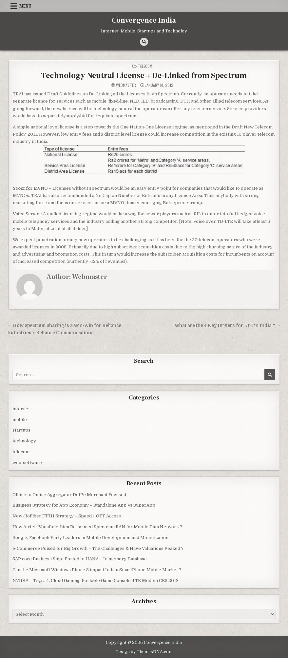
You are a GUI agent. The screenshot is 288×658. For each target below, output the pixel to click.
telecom (145, 66)
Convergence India (144, 20)
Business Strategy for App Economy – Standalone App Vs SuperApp (83, 505)
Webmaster (126, 85)
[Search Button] (144, 42)
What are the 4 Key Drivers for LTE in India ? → (228, 325)
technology (24, 440)
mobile (19, 419)
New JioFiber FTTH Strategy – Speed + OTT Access (66, 515)
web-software (27, 462)
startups (21, 430)
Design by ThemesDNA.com (144, 651)
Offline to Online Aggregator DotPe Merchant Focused (69, 494)
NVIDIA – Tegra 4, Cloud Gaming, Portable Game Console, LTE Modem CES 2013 (95, 580)
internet (21, 408)
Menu (25, 6)
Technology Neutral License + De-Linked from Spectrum (144, 75)
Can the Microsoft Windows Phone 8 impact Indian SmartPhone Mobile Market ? (96, 569)
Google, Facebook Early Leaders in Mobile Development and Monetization (90, 537)
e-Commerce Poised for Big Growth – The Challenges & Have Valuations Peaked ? (97, 548)
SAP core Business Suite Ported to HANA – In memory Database (79, 558)
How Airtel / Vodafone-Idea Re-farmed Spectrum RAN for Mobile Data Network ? (97, 526)
